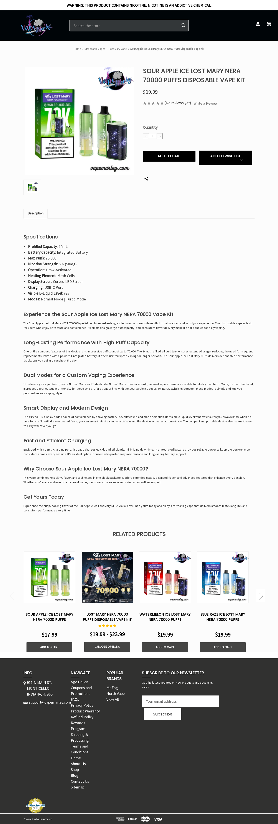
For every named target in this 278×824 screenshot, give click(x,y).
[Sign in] (258, 26)
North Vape (115, 693)
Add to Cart (49, 647)
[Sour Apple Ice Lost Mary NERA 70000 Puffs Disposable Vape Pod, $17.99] (49, 577)
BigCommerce (44, 819)
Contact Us (80, 781)
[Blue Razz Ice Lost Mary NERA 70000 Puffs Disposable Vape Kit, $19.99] (223, 577)
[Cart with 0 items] (269, 26)
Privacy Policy (82, 705)
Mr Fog (112, 687)
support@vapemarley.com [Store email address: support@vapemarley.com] (50, 702)
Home (76, 757)
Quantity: (150, 127)
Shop (75, 769)
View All (112, 699)
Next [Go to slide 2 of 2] (260, 595)
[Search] (183, 25)
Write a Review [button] (206, 103)
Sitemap (77, 787)
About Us (78, 763)
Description (35, 213)
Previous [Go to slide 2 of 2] (11, 595)
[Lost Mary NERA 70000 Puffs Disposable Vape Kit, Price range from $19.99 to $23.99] (107, 577)
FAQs (75, 699)
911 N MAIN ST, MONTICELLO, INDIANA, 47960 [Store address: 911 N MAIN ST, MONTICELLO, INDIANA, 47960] (40, 688)
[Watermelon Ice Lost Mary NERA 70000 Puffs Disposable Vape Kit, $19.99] (165, 577)
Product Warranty (85, 711)
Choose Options (107, 647)
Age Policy (79, 681)
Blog (74, 775)
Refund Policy (82, 716)
